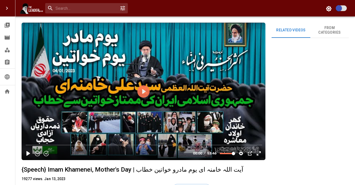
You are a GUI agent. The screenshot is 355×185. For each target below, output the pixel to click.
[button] (7, 25)
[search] (85, 8)
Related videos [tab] (291, 30)
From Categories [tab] (329, 30)
